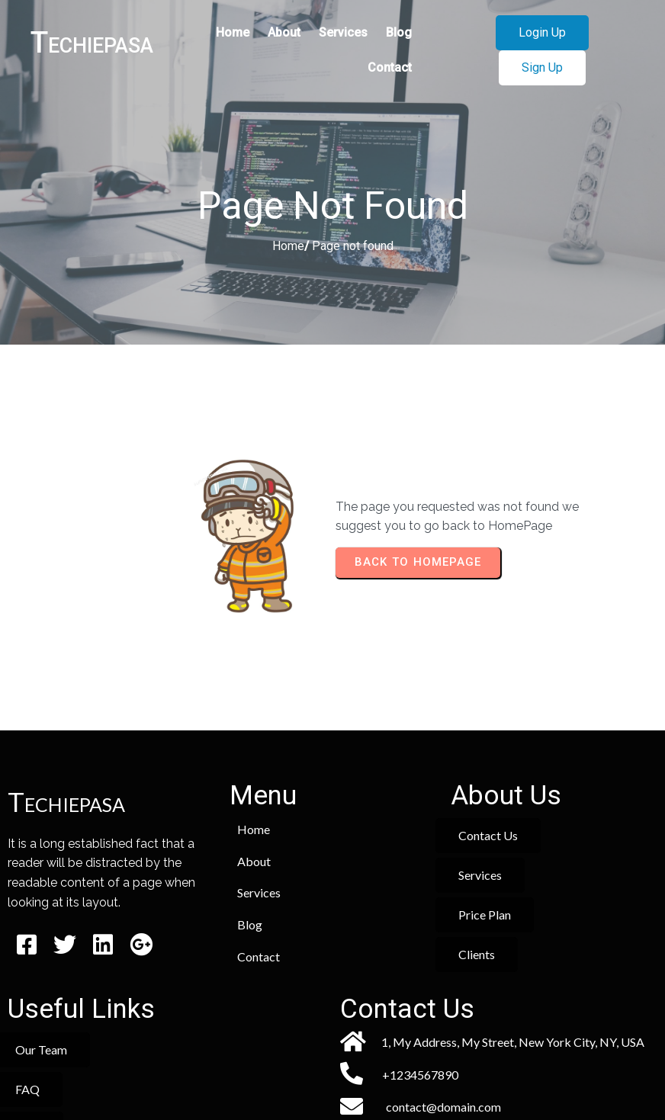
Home (288, 247)
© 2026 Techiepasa (333, 1064)
